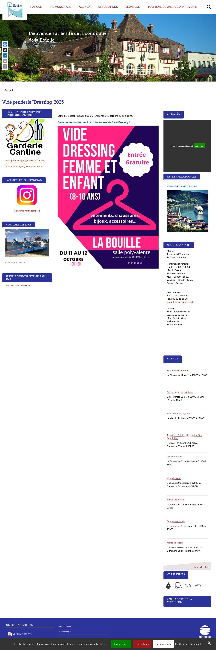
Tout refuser (142, 643)
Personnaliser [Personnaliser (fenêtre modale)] (163, 643)
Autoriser (199, 146)
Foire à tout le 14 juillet (178, 413)
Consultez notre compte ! (27, 210)
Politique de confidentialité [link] (189, 644)
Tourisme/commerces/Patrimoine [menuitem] (172, 6)
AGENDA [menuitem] (84, 6)
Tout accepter (121, 643)
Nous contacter (64, 626)
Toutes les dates (202, 567)
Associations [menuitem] (108, 6)
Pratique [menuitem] (35, 6)
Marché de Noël (175, 542)
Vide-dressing (174, 478)
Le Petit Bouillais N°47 (22, 634)
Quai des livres (174, 456)
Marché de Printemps (178, 370)
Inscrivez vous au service (17, 285)
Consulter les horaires (16, 262)
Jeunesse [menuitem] (133, 6)
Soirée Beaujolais (175, 499)
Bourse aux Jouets (176, 521)
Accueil (9, 90)
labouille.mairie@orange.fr (180, 301)
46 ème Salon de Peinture (180, 391)
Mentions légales (65, 632)
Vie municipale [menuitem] (60, 6)
